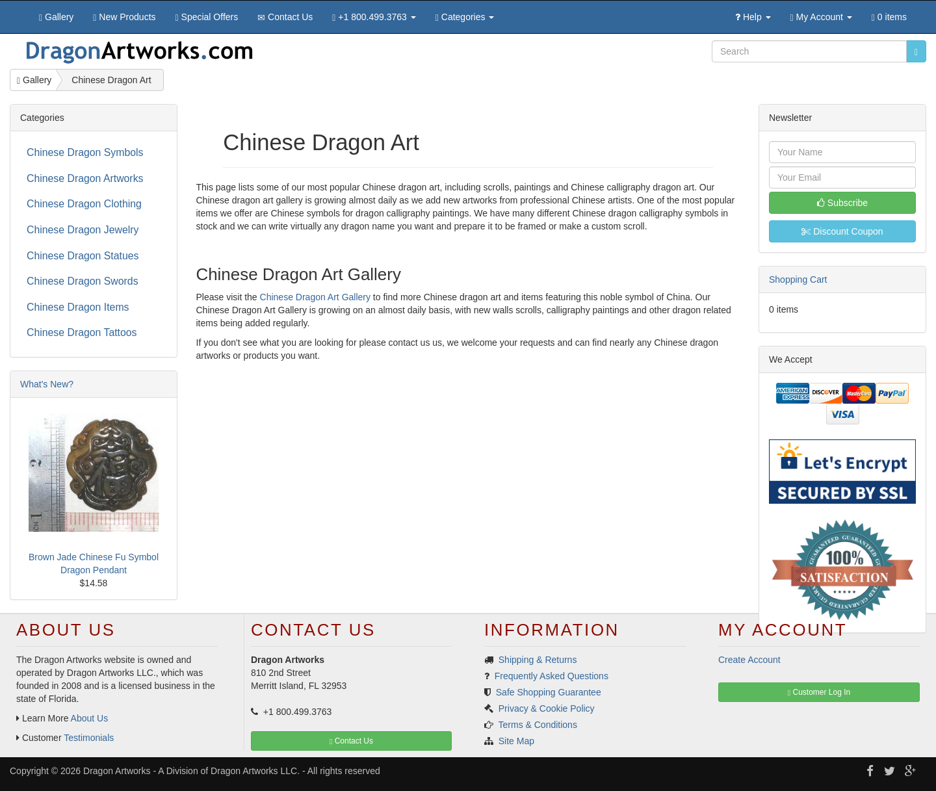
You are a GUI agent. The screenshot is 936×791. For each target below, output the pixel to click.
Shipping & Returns (538, 660)
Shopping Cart (798, 279)
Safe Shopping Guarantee (548, 692)
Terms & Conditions (538, 725)
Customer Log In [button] (819, 692)
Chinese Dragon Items (78, 307)
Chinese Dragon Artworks (85, 178)
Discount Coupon (842, 231)
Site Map (516, 741)
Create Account (749, 660)
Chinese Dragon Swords (82, 281)
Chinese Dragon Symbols (85, 152)
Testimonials (89, 738)
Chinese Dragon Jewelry (82, 229)
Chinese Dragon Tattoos (82, 332)
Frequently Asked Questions (551, 676)
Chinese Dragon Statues (82, 255)
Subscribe (842, 203)
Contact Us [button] (351, 741)
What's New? (46, 384)
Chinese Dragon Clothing (84, 203)
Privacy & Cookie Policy (547, 708)
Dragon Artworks (116, 771)
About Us (90, 718)
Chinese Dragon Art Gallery (315, 297)
